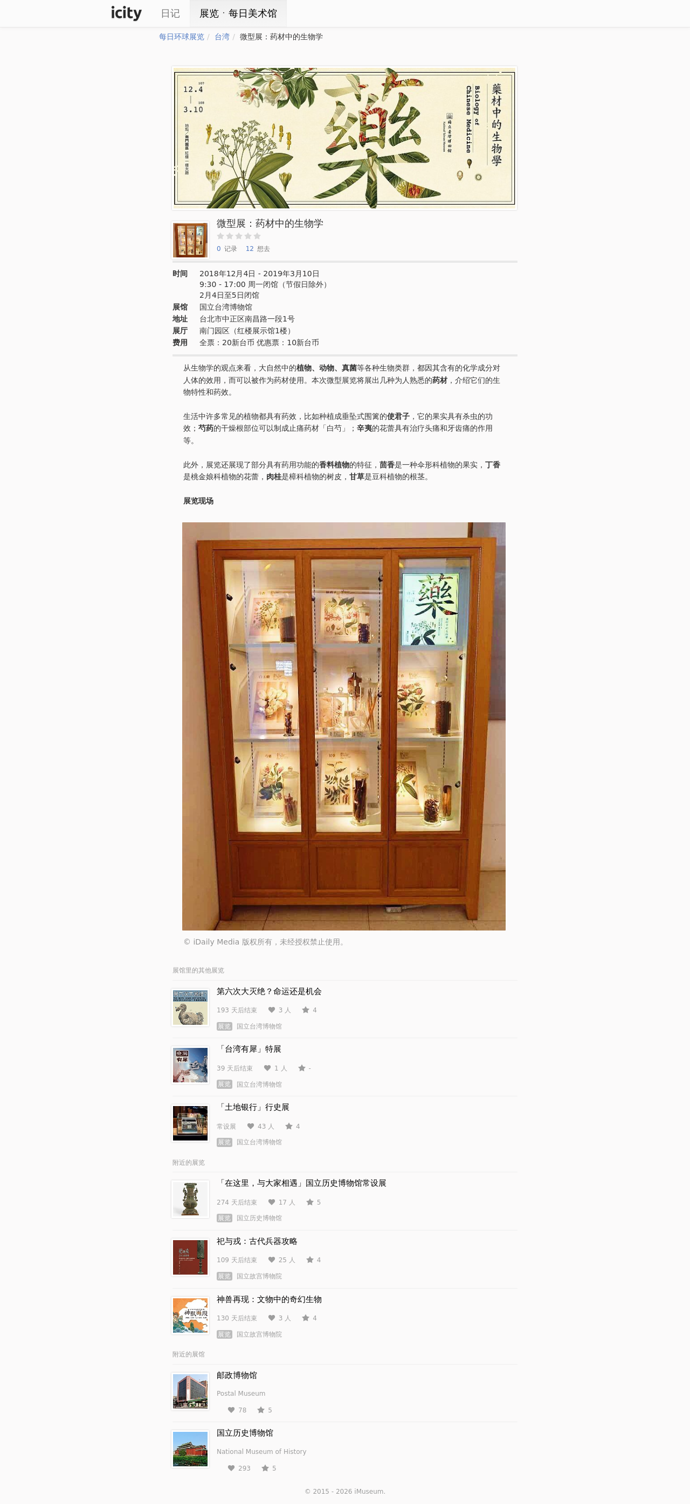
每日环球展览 (181, 36)
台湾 (222, 36)
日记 (170, 13)
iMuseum (368, 1491)
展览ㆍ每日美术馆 (238, 13)
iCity (127, 13)
